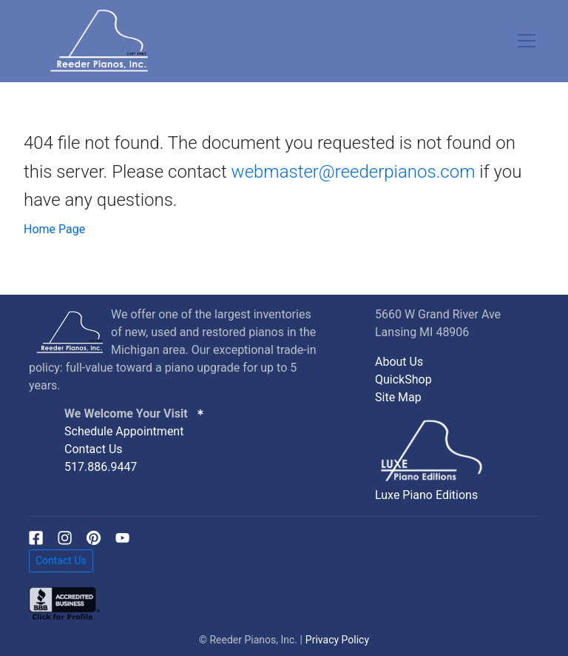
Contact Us (93, 449)
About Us (399, 362)
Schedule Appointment (123, 431)
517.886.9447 (100, 467)
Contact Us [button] (61, 560)
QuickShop (403, 379)
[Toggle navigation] (526, 41)
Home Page (54, 229)
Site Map (398, 397)
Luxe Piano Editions (426, 495)
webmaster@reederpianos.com (353, 171)
